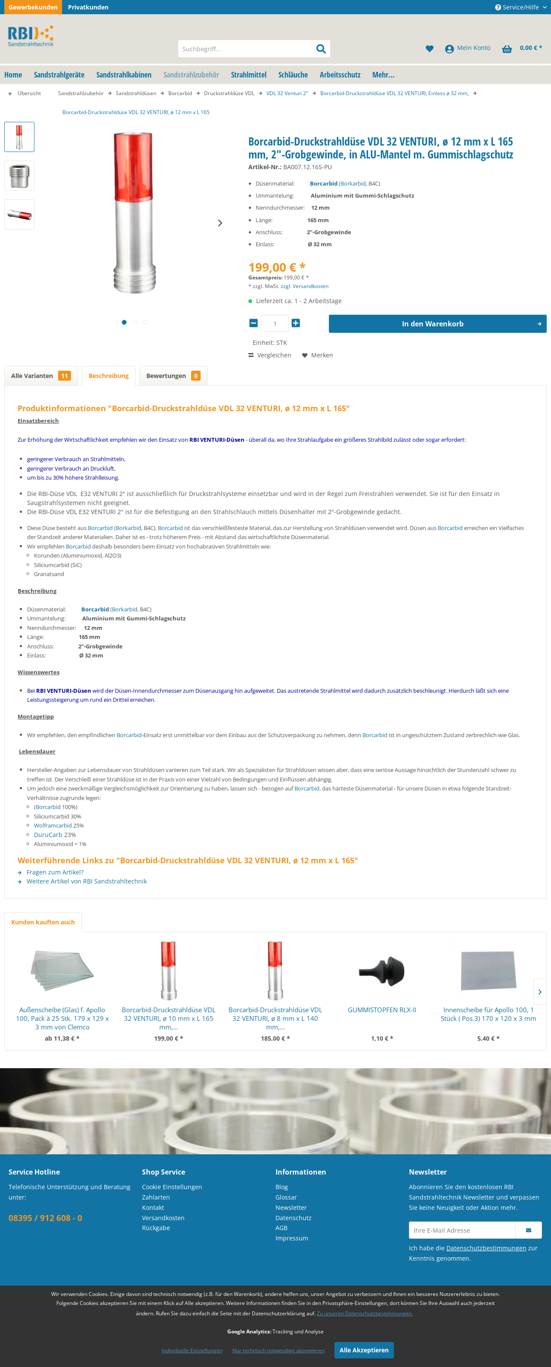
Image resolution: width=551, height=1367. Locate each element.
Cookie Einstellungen (172, 1187)
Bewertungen (173, 376)
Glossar (286, 1197)
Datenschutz (294, 1218)
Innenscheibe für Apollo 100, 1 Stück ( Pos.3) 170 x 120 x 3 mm (488, 1014)
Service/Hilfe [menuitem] (518, 7)
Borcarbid (323, 183)
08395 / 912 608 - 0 (45, 1218)
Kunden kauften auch (43, 922)
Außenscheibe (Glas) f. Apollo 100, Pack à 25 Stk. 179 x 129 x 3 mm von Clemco (62, 1018)
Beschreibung (109, 376)
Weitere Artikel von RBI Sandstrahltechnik (82, 881)
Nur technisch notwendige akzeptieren (278, 1350)
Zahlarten (156, 1197)
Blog (282, 1187)
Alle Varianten (41, 376)
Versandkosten (163, 1218)
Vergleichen (269, 355)
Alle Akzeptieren (364, 1350)
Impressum (292, 1238)
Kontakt (153, 1207)
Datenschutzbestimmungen (486, 1248)
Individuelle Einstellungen (192, 1350)
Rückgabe (156, 1228)
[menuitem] (254, 48)
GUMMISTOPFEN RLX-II (382, 1009)
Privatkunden (88, 7)
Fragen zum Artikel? (51, 872)
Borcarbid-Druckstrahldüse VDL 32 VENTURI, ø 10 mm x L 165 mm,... (169, 1018)
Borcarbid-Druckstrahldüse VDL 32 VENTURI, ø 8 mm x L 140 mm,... (275, 1018)
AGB (282, 1228)
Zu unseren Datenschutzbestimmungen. (365, 1313)
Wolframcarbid (53, 825)
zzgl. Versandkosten (304, 286)
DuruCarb (48, 835)
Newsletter (291, 1207)
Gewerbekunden (33, 7)
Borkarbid (353, 183)
